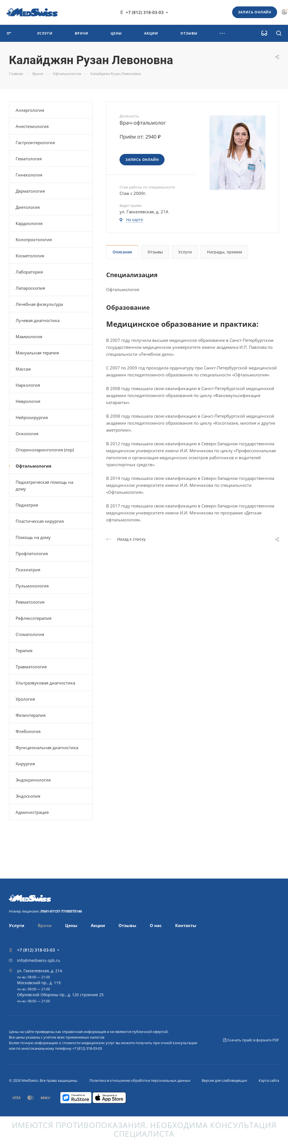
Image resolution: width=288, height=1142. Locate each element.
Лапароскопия (30, 288)
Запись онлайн (254, 12)
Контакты (185, 925)
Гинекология (29, 175)
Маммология (29, 336)
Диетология (28, 207)
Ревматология (30, 602)
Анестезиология (32, 126)
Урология (25, 699)
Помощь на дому (33, 537)
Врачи (45, 925)
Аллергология (30, 110)
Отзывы (155, 252)
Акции (98, 925)
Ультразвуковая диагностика (45, 683)
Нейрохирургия (32, 417)
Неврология (28, 401)
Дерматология (30, 191)
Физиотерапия (31, 715)
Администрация (32, 812)
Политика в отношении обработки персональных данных (140, 1080)
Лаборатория (29, 272)
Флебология (28, 731)
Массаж (23, 369)
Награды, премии (224, 252)
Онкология (27, 433)
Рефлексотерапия (33, 618)
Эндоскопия (28, 796)
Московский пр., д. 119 (39, 982)
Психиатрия (28, 569)
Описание (122, 252)
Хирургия (25, 763)
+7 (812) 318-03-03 (145, 12)
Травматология (31, 666)
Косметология (30, 255)
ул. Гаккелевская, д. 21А (39, 970)
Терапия (24, 650)
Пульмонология (32, 586)
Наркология (28, 385)
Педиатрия (27, 505)
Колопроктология (34, 239)
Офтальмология (33, 466)
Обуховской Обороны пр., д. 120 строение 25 (60, 994)
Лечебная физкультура (39, 304)
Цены (71, 925)
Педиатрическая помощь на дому (44, 485)
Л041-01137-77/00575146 (61, 911)
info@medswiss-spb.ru (38, 960)
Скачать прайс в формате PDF (251, 1039)
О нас (156, 925)
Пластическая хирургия (40, 521)
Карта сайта (269, 1080)
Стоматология (30, 634)
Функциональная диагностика (47, 747)
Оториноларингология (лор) (45, 450)
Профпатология (32, 553)
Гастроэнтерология (35, 142)
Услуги (185, 252)
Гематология (29, 158)
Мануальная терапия (37, 352)
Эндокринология (33, 780)
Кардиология (29, 223)
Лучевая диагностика (37, 320)
